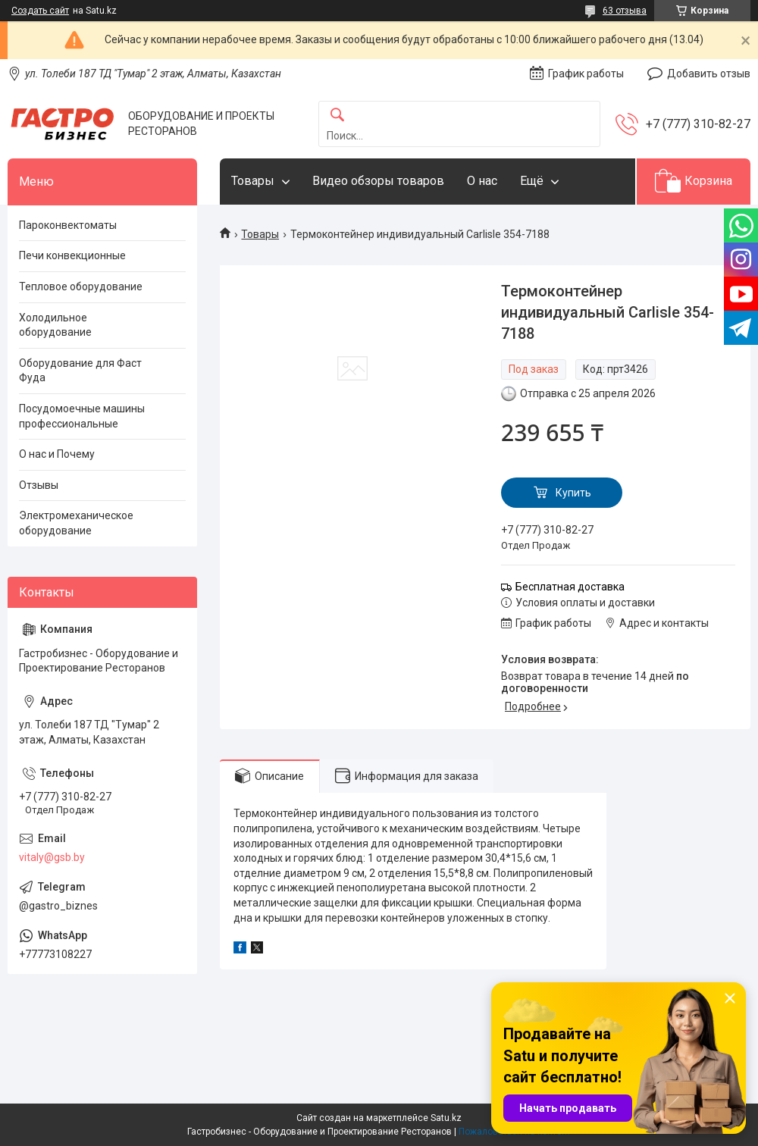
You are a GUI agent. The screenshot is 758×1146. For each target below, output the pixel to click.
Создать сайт (40, 10)
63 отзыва (625, 10)
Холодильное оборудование (55, 325)
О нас (482, 181)
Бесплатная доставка (570, 587)
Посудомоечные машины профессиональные (82, 416)
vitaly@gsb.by (52, 857)
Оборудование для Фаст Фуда (80, 370)
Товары (252, 181)
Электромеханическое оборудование (76, 523)
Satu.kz (446, 1118)
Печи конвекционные (72, 255)
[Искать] (337, 115)
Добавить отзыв (708, 73)
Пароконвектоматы (68, 225)
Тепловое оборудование (81, 286)
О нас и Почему (57, 454)
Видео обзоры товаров (378, 181)
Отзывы (38, 485)
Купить (573, 493)
